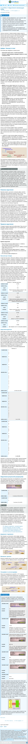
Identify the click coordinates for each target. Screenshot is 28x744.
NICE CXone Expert (17, 730)
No (6, 726)
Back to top (2, 717)
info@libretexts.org (10, 738)
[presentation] (11, 282)
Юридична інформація (22, 736)
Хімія (10, 5)
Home (5, 5)
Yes (2, 726)
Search (1, 742)
